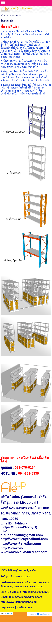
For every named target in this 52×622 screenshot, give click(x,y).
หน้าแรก (4, 15)
